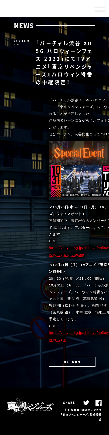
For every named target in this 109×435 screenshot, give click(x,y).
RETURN (72, 361)
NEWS (17, 44)
